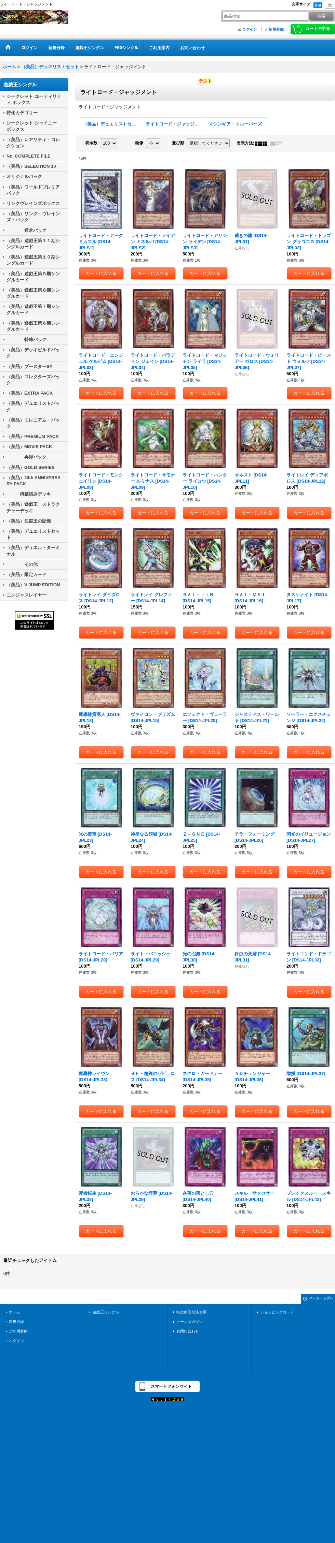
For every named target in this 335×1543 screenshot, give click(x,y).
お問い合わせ (187, 1331)
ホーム (14, 1312)
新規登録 (276, 29)
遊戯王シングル (106, 1312)
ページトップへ (321, 1298)
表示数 (92, 143)
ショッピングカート (277, 1312)
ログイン (249, 29)
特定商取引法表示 (191, 1312)
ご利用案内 (18, 1331)
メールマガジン (189, 1322)
